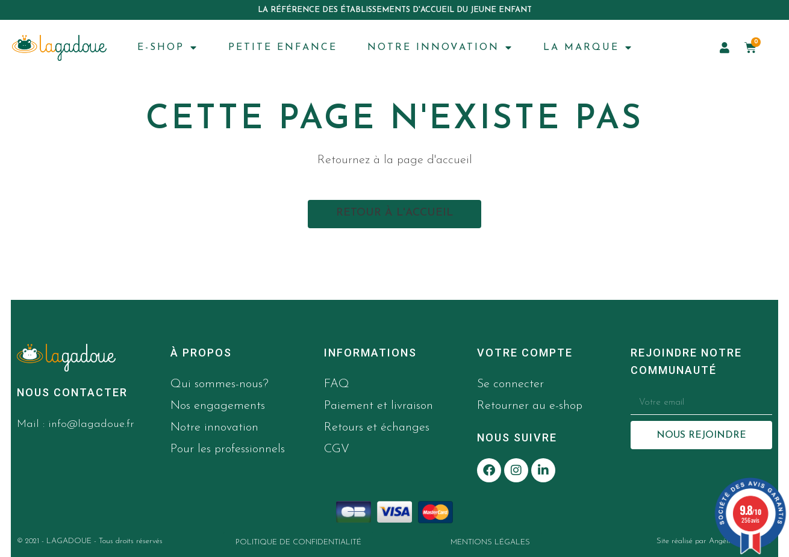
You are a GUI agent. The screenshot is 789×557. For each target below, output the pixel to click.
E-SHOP (167, 47)
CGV (336, 449)
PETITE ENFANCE (282, 47)
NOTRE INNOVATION (440, 47)
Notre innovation (214, 428)
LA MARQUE (588, 47)
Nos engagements (217, 406)
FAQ (336, 384)
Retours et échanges (376, 428)
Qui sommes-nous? (219, 384)
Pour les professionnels (227, 449)
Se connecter (510, 384)
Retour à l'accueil (394, 213)
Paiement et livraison (378, 406)
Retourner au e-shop (529, 406)
